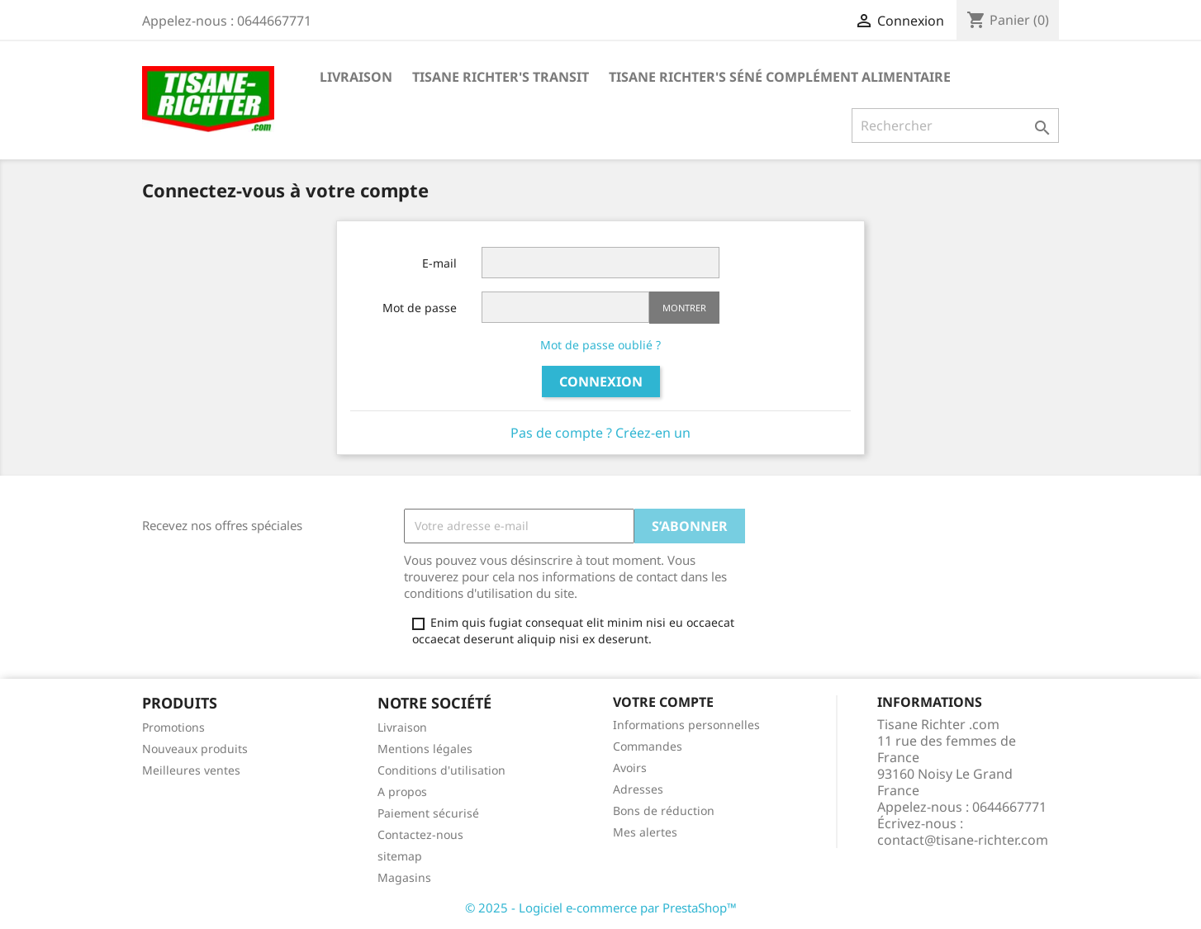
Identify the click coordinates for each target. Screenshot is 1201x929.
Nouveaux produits (195, 748)
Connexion (601, 381)
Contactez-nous (420, 834)
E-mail (439, 263)
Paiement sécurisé (428, 813)
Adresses (638, 789)
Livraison (356, 77)
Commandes (647, 746)
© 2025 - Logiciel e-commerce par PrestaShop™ (601, 907)
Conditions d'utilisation (441, 770)
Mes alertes (645, 832)
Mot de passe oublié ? (600, 345)
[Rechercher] (955, 125)
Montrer (684, 307)
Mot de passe (419, 307)
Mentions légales (424, 748)
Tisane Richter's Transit (500, 77)
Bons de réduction (663, 810)
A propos (402, 791)
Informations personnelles (686, 724)
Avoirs (630, 767)
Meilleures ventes (191, 770)
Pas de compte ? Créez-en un (600, 433)
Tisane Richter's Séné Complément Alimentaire (780, 77)
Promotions (173, 727)
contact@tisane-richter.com (962, 840)
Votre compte (663, 702)
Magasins (404, 877)
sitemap (399, 856)
